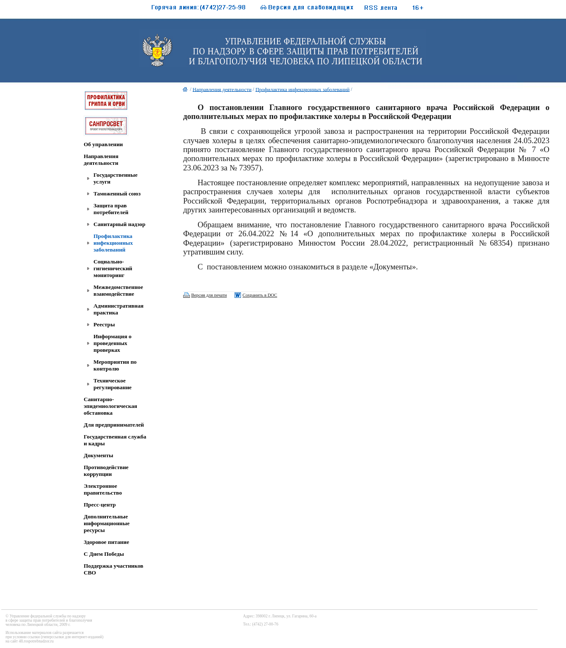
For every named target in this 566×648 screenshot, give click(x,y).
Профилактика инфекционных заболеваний (113, 243)
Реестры (104, 324)
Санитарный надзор (119, 224)
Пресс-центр (100, 504)
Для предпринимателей (114, 425)
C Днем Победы (104, 554)
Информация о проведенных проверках (112, 343)
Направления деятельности (101, 159)
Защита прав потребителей (110, 208)
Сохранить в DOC (260, 295)
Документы (98, 455)
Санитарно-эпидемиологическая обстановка (110, 406)
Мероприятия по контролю (115, 365)
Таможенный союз (117, 193)
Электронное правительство (103, 489)
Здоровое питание (106, 542)
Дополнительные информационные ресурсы (107, 523)
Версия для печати (209, 295)
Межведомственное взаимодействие (118, 290)
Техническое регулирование (112, 383)
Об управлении (103, 144)
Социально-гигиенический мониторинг (112, 268)
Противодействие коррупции (106, 470)
